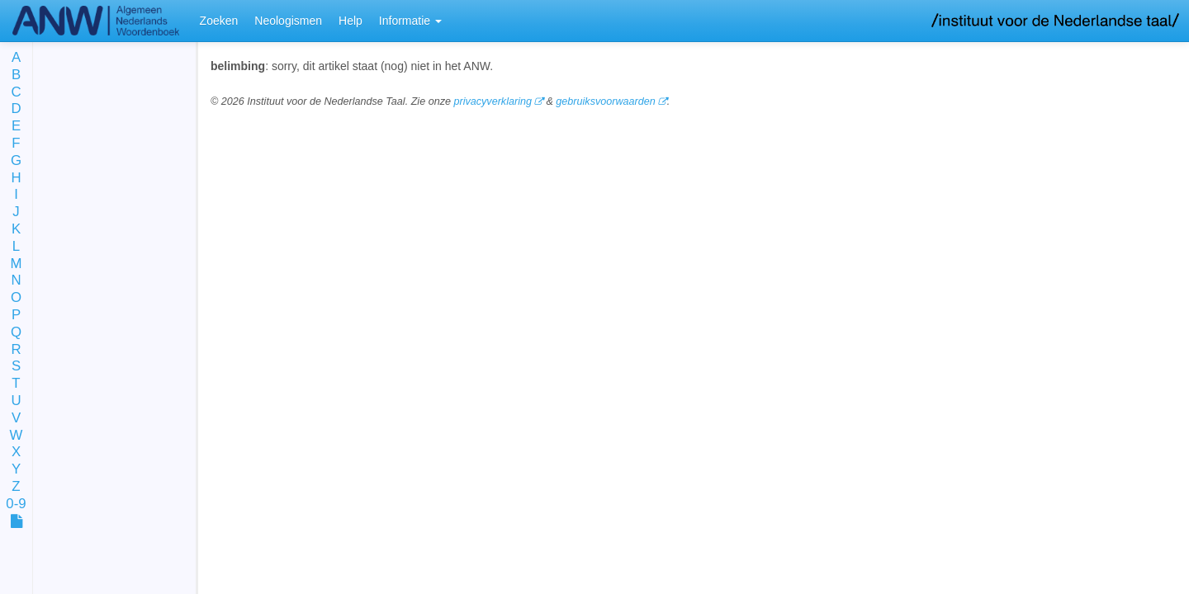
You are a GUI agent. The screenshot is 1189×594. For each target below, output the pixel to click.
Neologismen (288, 20)
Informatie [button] (410, 20)
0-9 (16, 504)
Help (350, 20)
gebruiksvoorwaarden (605, 101)
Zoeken (219, 20)
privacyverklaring (492, 101)
